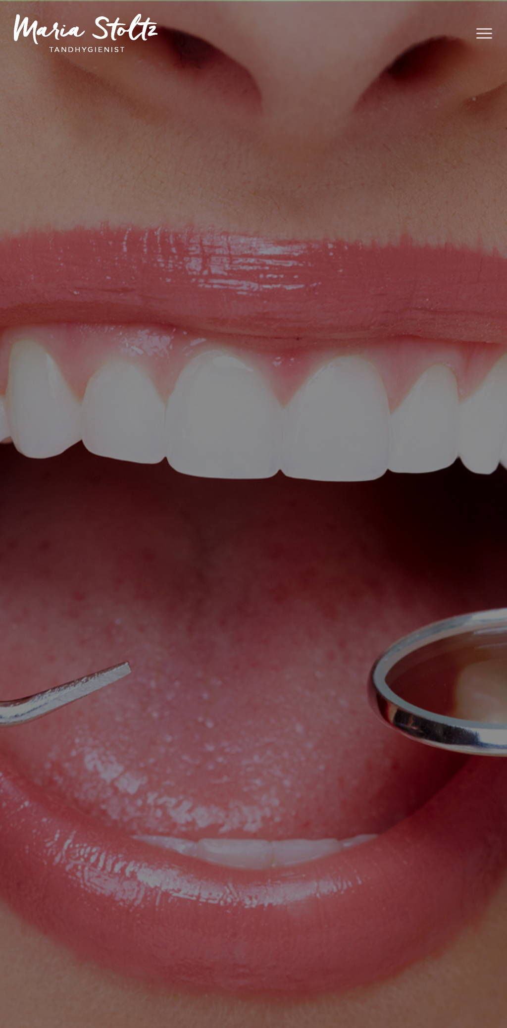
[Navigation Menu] (484, 33)
